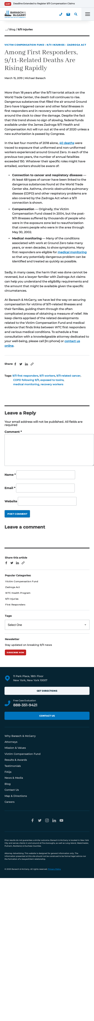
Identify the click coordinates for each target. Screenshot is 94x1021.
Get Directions (47, 690)
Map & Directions (16, 796)
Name (10, 475)
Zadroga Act (76, 44)
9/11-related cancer (68, 375)
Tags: (8, 615)
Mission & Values (15, 747)
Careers (9, 802)
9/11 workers (47, 375)
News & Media (14, 777)
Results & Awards (16, 759)
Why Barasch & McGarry (20, 736)
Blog (12, 29)
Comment (13, 432)
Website (11, 501)
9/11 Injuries (56, 44)
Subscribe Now (15, 652)
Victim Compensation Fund (24, 44)
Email (10, 488)
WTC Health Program (18, 593)
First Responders (15, 604)
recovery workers (52, 384)
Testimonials (13, 766)
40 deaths (66, 143)
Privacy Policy (54, 869)
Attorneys (11, 742)
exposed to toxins (52, 380)
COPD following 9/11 (26, 380)
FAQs (8, 772)
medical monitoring (72, 252)
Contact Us (47, 715)
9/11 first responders (25, 375)
